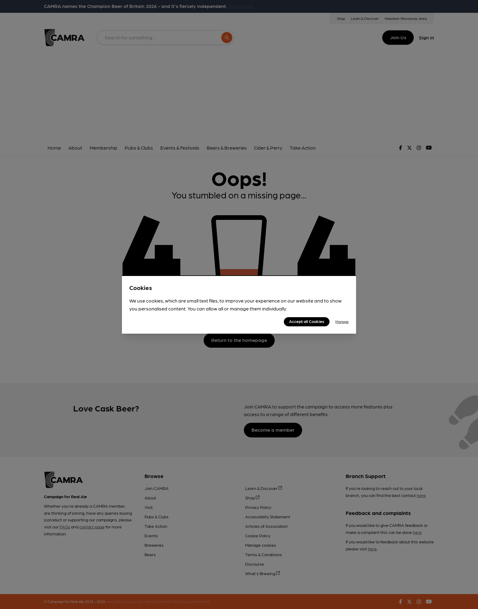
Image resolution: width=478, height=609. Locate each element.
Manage (342, 321)
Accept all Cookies (306, 321)
